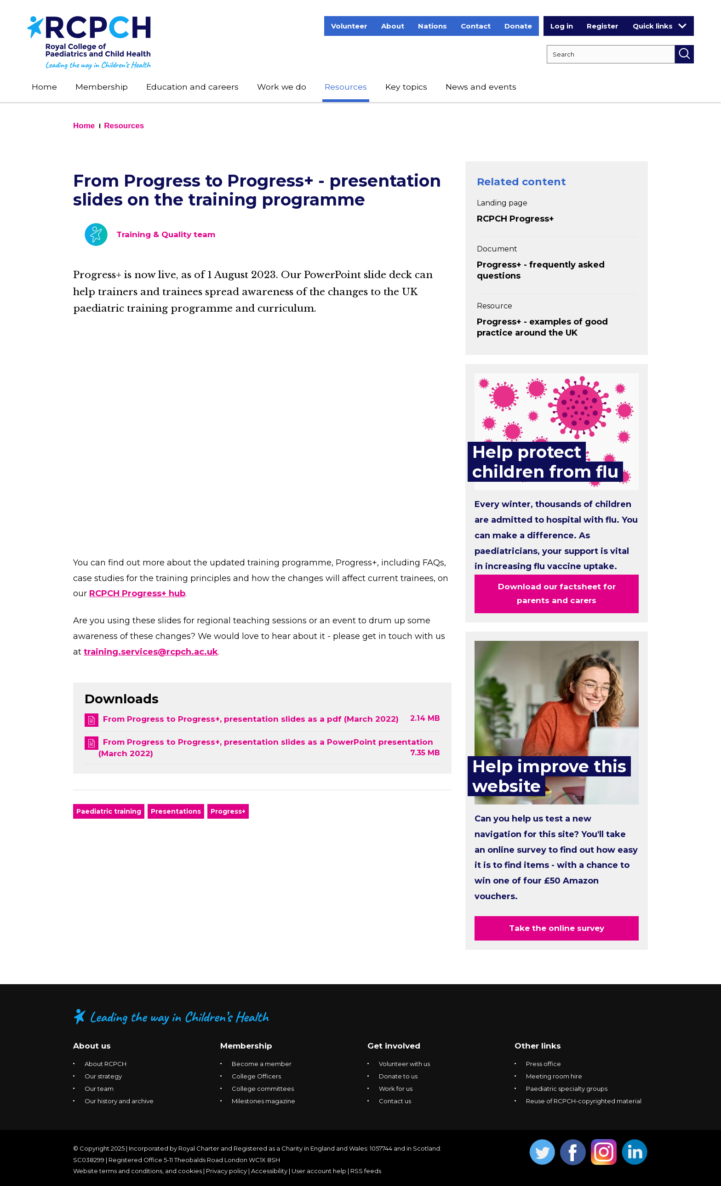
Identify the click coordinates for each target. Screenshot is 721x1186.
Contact (476, 26)
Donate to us (398, 1076)
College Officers (256, 1076)
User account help (319, 1171)
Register (602, 26)
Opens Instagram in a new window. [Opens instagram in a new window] (604, 1152)
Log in (561, 26)
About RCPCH (105, 1063)
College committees (263, 1088)
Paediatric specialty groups (566, 1088)
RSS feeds (365, 1171)
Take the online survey (556, 928)
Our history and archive (119, 1101)
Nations (432, 26)
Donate (518, 26)
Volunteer (349, 26)
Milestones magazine (263, 1101)
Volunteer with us (404, 1063)
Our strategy (103, 1076)
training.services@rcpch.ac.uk (151, 652)
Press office (543, 1063)
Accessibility (269, 1171)
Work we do (281, 86)
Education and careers (192, 86)
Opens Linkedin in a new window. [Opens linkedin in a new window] (635, 1152)
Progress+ (228, 811)
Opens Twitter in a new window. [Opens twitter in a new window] (542, 1152)
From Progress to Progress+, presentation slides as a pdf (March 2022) (251, 719)
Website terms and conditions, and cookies (137, 1171)
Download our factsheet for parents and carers (557, 593)
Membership (101, 86)
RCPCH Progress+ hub (137, 593)
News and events (481, 86)
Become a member (262, 1063)
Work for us (395, 1088)
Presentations (176, 811)
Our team (99, 1088)
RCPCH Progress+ (515, 219)
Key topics (406, 86)
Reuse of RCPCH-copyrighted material (583, 1101)
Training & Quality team (165, 234)
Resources (346, 86)
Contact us (395, 1101)
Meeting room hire (554, 1076)
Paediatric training (108, 811)
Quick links (660, 26)
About (392, 26)
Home (44, 86)
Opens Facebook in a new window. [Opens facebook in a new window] (573, 1152)
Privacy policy (226, 1171)
